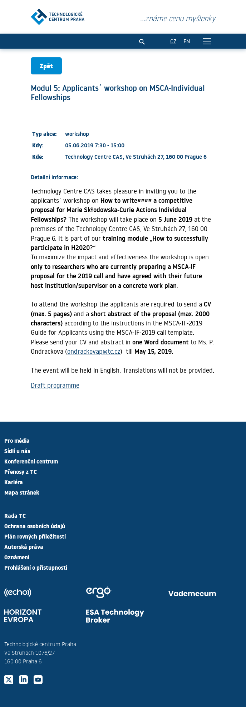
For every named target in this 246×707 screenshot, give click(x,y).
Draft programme (55, 385)
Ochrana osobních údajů (34, 525)
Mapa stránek (21, 492)
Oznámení (16, 556)
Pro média (17, 440)
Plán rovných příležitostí (35, 536)
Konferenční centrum (31, 461)
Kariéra (13, 481)
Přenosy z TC (20, 471)
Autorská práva (23, 546)
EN (186, 41)
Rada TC (15, 515)
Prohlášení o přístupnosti (35, 567)
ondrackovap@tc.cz (93, 351)
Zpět (46, 66)
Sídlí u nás (17, 450)
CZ (173, 41)
